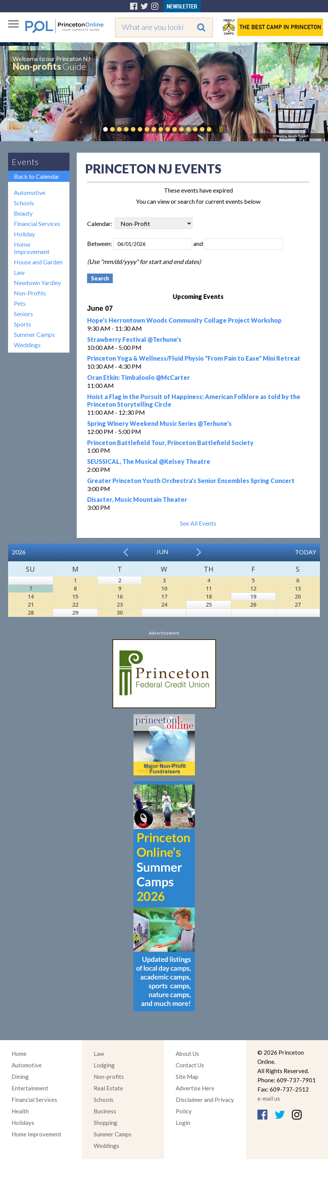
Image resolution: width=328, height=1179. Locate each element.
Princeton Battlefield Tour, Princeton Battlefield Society (170, 442)
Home (19, 1053)
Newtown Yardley (37, 282)
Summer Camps (34, 334)
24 (164, 604)
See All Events (198, 523)
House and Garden (38, 261)
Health (20, 1111)
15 (75, 596)
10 (164, 588)
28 (31, 612)
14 (31, 596)
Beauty (23, 213)
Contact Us (190, 1065)
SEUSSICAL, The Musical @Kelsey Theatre (148, 461)
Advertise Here (195, 1088)
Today (305, 552)
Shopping (105, 1122)
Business (105, 1111)
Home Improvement (31, 248)
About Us (187, 1053)
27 (298, 604)
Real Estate (108, 1088)
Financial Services (37, 223)
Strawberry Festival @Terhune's (134, 339)
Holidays (23, 1122)
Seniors (23, 313)
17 (164, 596)
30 (120, 612)
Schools (24, 202)
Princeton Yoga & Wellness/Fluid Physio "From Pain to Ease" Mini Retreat (193, 358)
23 (120, 604)
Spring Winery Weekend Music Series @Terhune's (159, 423)
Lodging (104, 1065)
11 (209, 588)
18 (209, 596)
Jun (162, 551)
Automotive (29, 192)
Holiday (24, 233)
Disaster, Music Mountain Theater (137, 499)
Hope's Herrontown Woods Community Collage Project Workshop (184, 320)
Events (25, 162)
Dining (20, 1076)
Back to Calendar (36, 176)
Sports (22, 324)
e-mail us (268, 1098)
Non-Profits (30, 293)
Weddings (27, 344)
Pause (220, 129)
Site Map (187, 1076)
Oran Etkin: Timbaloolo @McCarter (138, 377)
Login (183, 1122)
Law (19, 272)
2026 (19, 552)
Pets (20, 303)
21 (31, 604)
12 (253, 588)
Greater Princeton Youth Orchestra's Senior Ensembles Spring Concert (191, 480)
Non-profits (109, 1076)
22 (75, 604)
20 (298, 596)
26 (253, 604)
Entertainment (30, 1088)
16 (120, 596)
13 (298, 588)
